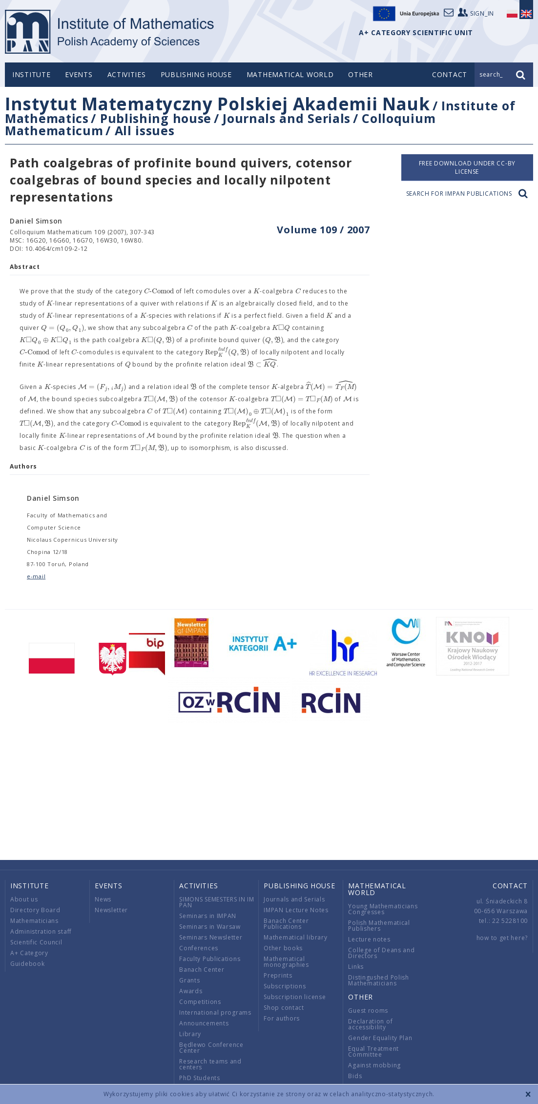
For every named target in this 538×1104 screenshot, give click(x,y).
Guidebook (27, 964)
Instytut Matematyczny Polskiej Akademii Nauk (217, 103)
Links (356, 966)
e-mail (36, 576)
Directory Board (35, 910)
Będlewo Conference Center (211, 1048)
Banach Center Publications (286, 924)
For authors (282, 1018)
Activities (126, 74)
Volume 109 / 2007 (323, 229)
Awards (190, 991)
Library (190, 1034)
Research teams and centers (210, 1064)
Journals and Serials (287, 118)
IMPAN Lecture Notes (296, 910)
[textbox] (159, 291)
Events (78, 74)
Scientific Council (36, 942)
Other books (283, 948)
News (103, 899)
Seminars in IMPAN (207, 916)
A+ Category (29, 953)
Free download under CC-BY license (467, 167)
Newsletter (111, 910)
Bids (355, 1076)
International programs (215, 1012)
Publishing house (196, 74)
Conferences (198, 948)
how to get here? (502, 938)
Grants (189, 980)
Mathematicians (34, 921)
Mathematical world (290, 74)
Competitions (200, 1002)
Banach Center (201, 969)
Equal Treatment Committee (373, 1051)
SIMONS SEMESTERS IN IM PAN (216, 902)
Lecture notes (369, 939)
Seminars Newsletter (210, 937)
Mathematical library (295, 937)
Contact (510, 885)
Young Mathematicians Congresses (382, 909)
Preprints (278, 975)
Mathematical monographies (286, 962)
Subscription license (295, 997)
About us (24, 899)
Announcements (203, 1023)
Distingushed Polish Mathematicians (378, 980)
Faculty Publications (209, 959)
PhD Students (199, 1078)
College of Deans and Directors (381, 953)
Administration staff (41, 931)
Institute (31, 74)
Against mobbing (374, 1065)
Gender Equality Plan (380, 1038)
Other (360, 74)
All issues (145, 130)
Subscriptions (285, 986)
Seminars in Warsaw (210, 926)
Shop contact (284, 1007)
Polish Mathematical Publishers (379, 926)
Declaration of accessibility (370, 1024)
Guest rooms (368, 1010)
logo (110, 32)
